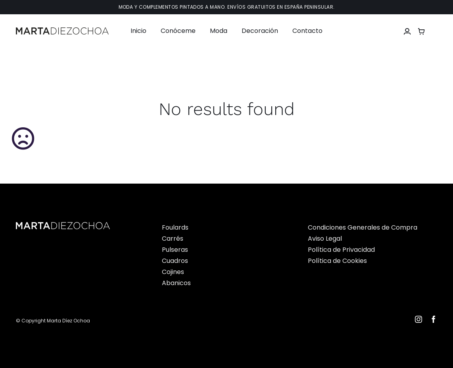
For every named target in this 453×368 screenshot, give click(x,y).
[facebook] (433, 319)
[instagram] (418, 319)
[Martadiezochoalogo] (62, 30)
